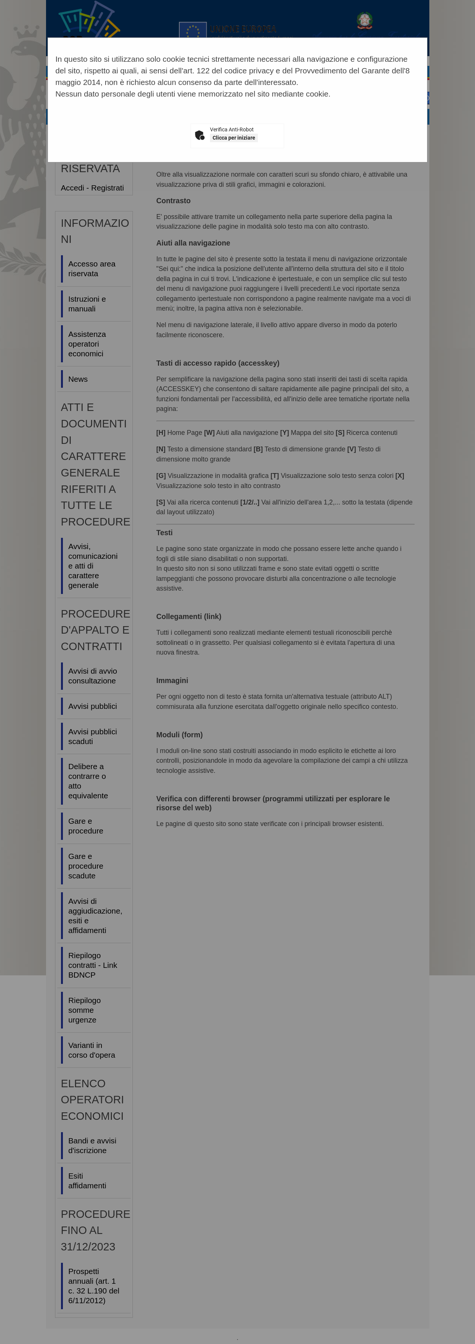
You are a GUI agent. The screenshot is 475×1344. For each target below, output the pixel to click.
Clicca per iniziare (234, 138)
